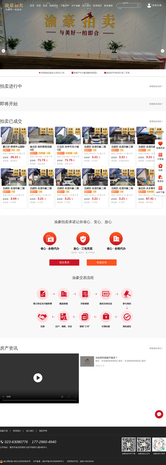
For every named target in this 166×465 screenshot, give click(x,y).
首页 (32, 5)
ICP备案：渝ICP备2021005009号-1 (48, 461)
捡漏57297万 (132, 130)
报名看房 (64, 262)
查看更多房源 (156, 86)
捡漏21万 (23, 130)
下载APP (64, 5)
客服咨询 (102, 262)
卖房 (45, 5)
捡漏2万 (23, 172)
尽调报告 (16, 130)
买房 (38, 5)
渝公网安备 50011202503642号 (15, 461)
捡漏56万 (50, 130)
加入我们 (86, 5)
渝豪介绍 (4, 431)
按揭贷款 (53, 5)
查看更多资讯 (156, 348)
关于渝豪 (75, 5)
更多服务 (108, 5)
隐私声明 (43, 431)
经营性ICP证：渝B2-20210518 (80, 461)
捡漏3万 (105, 130)
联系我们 (97, 5)
